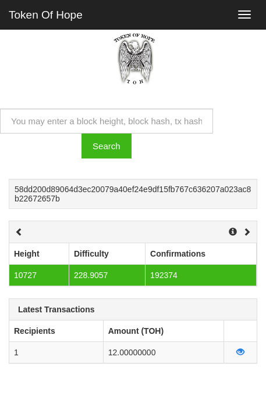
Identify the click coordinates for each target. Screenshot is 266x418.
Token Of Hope (46, 15)
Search (106, 146)
